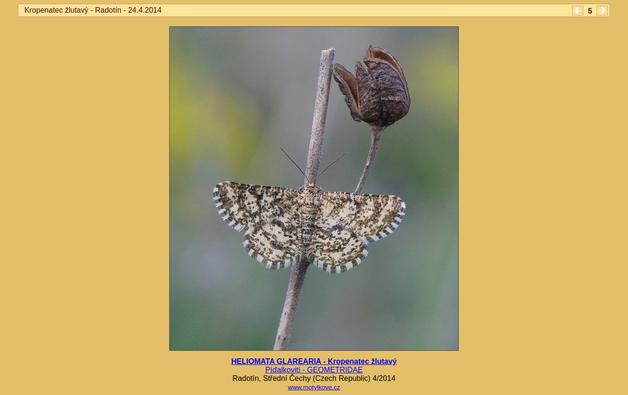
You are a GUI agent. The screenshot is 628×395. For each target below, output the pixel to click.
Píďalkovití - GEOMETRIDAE (313, 370)
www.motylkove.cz (314, 387)
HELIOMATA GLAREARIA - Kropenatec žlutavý (314, 361)
